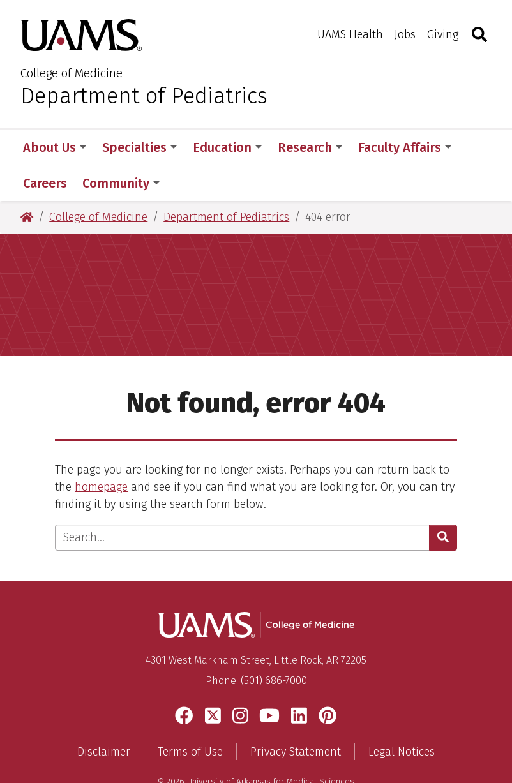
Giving (442, 34)
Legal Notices (401, 716)
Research (310, 147)
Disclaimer (103, 716)
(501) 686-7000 (274, 645)
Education (227, 147)
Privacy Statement (295, 716)
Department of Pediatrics (143, 95)
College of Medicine (71, 73)
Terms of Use (190, 716)
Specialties (139, 147)
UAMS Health (350, 34)
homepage (101, 451)
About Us (55, 147)
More (380, 147)
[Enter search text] (242, 502)
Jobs (405, 34)
